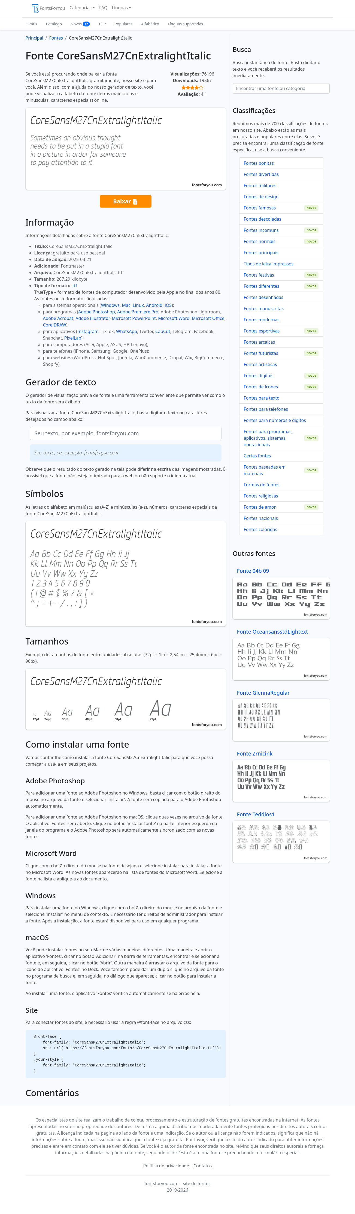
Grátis (32, 23)
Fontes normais (259, 241)
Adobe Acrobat (58, 318)
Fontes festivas (259, 275)
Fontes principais (261, 253)
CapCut (162, 331)
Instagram (88, 331)
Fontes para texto (262, 398)
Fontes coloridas (260, 529)
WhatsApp (126, 331)
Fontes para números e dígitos (275, 420)
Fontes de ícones (261, 387)
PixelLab (72, 338)
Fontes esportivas (262, 331)
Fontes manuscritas (264, 308)
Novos (80, 23)
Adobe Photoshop (96, 312)
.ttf (74, 286)
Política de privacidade (166, 1166)
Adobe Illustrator (92, 318)
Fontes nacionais (261, 518)
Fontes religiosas (261, 496)
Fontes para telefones (266, 409)
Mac (126, 305)
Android (154, 305)
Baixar (125, 201)
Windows (110, 305)
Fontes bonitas (259, 163)
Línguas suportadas (185, 23)
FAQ (103, 8)
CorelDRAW (54, 325)
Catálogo (54, 23)
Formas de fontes (262, 485)
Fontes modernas (262, 320)
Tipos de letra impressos (269, 264)
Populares (124, 23)
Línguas (120, 8)
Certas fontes (257, 456)
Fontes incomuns (261, 230)
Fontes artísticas (260, 364)
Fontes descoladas (262, 219)
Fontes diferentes (262, 286)
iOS (168, 305)
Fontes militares (260, 185)
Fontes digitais (259, 376)
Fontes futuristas (261, 353)
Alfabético (150, 23)
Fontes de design (261, 197)
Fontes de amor (260, 507)
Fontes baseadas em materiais (265, 470)
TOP (102, 23)
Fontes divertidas (261, 174)
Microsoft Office (208, 318)
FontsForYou (48, 8)
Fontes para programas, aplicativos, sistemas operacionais (268, 438)
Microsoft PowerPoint (134, 318)
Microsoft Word (173, 318)
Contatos (202, 1166)
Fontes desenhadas (263, 297)
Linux (138, 305)
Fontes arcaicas (259, 342)
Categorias (80, 8)
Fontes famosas (260, 208)
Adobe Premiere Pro (137, 312)
